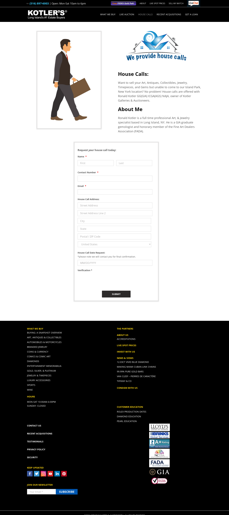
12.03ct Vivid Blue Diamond (133, 362)
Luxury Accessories (38, 380)
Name (82, 156)
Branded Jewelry (37, 346)
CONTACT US (34, 425)
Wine (30, 389)
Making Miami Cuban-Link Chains (136, 366)
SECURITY (32, 457)
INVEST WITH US (126, 351)
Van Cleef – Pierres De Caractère (136, 376)
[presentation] (102, 280)
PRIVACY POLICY (36, 449)
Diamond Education (129, 416)
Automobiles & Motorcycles (44, 342)
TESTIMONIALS (35, 441)
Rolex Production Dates (131, 411)
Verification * (85, 270)
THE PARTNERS (125, 328)
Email (82, 186)
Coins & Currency (37, 351)
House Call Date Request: (91, 252)
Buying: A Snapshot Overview (44, 332)
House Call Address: (88, 199)
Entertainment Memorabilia (44, 365)
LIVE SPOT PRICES (126, 345)
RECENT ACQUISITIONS (39, 433)
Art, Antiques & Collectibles (44, 337)
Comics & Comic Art (39, 356)
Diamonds (33, 361)
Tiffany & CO (124, 381)
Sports (31, 384)
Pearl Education (127, 421)
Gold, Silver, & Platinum (41, 370)
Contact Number (88, 172)
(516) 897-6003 (39, 3)
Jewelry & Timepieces (39, 375)
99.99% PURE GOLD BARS (130, 371)
